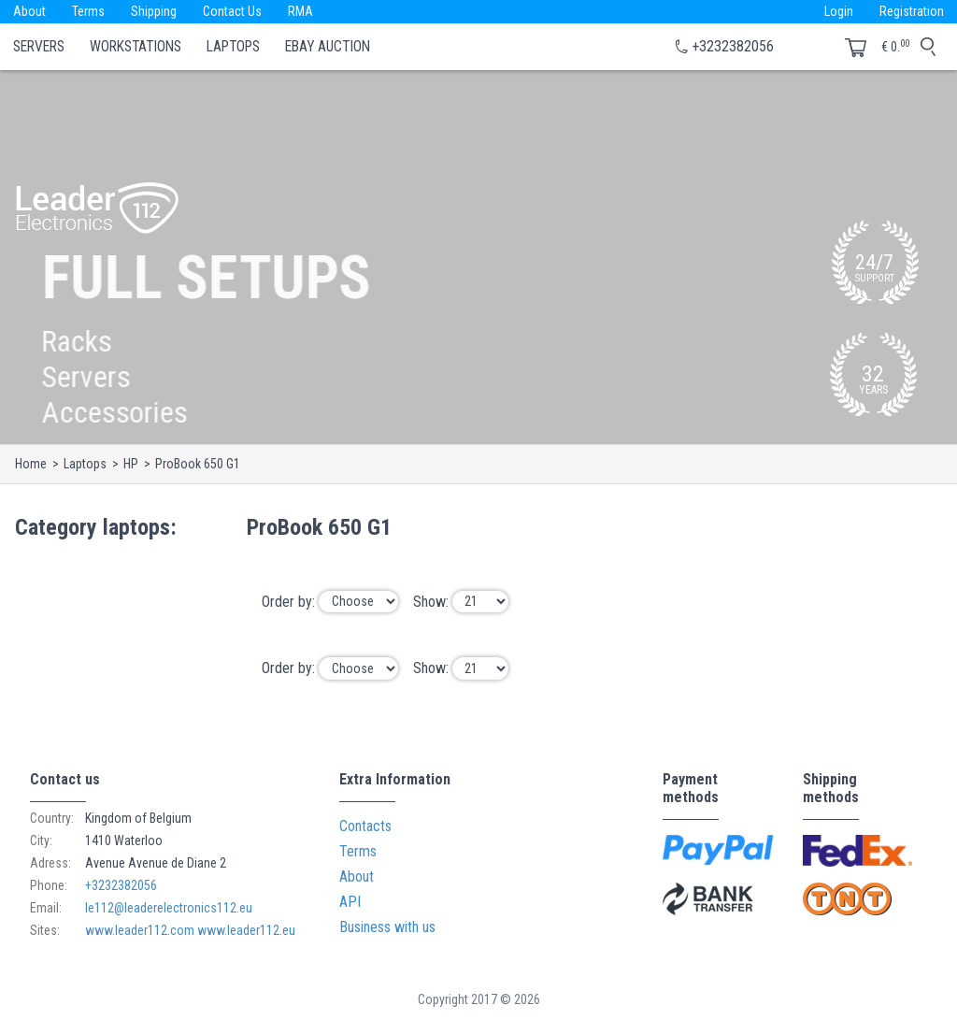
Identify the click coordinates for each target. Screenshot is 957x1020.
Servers (38, 46)
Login (838, 11)
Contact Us (232, 11)
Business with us (387, 927)
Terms (88, 11)
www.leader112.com (139, 930)
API (350, 902)
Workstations (135, 46)
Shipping (154, 11)
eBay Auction (327, 46)
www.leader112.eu (246, 930)
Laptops (233, 46)
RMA (300, 11)
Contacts (365, 826)
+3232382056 (733, 46)
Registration (911, 11)
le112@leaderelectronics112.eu (168, 907)
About (29, 11)
